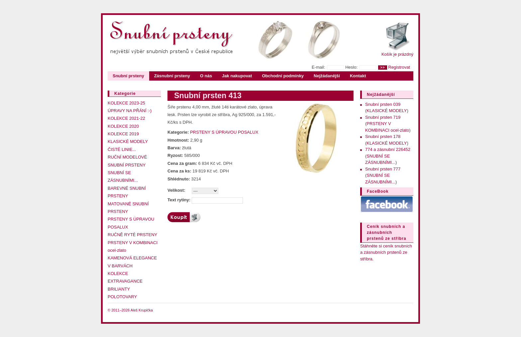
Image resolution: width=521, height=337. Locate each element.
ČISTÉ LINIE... (122, 149)
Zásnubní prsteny (172, 75)
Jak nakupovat (237, 75)
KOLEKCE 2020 (123, 126)
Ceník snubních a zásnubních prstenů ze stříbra (386, 232)
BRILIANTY (119, 289)
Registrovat (399, 67)
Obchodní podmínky (283, 75)
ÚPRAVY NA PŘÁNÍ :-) (130, 110)
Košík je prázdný (397, 54)
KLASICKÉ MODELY (128, 141)
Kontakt (358, 75)
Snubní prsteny (128, 75)
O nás (206, 75)
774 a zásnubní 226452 (387, 149)
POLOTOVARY (122, 296)
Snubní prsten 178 (382, 136)
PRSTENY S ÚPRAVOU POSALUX (224, 132)
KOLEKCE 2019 (123, 133)
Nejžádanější (327, 75)
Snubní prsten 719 (382, 117)
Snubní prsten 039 (382, 104)
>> (382, 67)
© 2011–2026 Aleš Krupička (130, 310)
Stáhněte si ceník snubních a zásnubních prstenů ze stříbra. (386, 252)
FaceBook (377, 191)
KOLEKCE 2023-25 (126, 103)
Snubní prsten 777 (382, 169)
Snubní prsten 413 (208, 95)
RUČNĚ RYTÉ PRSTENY (132, 234)
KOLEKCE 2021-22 (126, 118)
